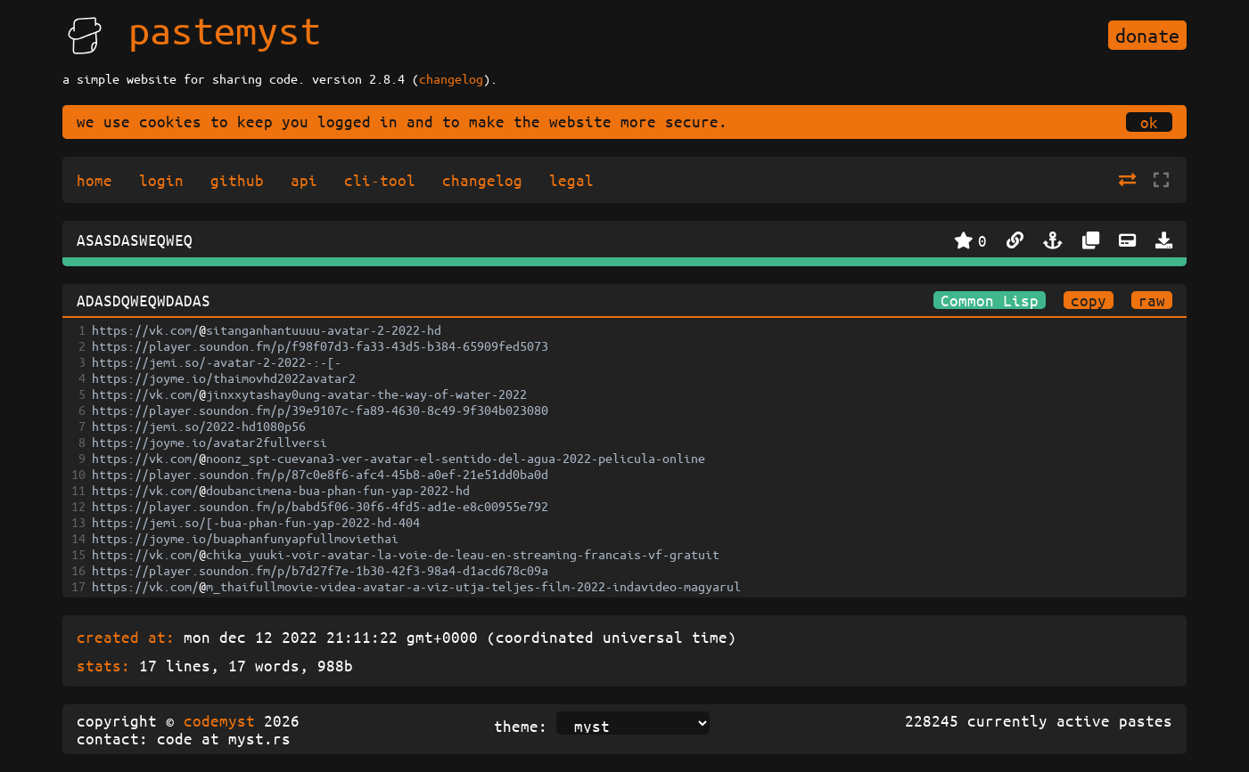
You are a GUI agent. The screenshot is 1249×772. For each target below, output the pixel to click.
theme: (520, 726)
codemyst (219, 720)
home (94, 180)
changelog (451, 78)
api (304, 180)
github (237, 180)
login (161, 180)
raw (1151, 300)
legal (571, 180)
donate (1147, 35)
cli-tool (379, 180)
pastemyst (224, 29)
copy (1088, 300)
